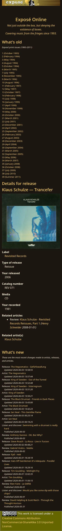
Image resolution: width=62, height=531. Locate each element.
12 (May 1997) (9, 88)
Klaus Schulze (13, 339)
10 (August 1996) (10, 82)
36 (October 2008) (11, 167)
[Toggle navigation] (10, 10)
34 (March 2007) (10, 160)
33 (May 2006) (9, 157)
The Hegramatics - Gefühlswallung (28, 366)
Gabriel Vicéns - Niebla (21, 448)
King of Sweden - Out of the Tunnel (28, 379)
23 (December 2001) (12, 124)
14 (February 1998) (11, 95)
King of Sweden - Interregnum (26, 386)
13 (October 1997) (11, 92)
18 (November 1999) (12, 108)
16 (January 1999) (11, 101)
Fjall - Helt (16, 454)
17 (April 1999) (9, 105)
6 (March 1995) (9, 69)
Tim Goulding (15, 477)
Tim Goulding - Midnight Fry (25, 470)
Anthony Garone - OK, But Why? (26, 434)
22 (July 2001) (9, 121)
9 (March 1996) (9, 79)
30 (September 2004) (12, 147)
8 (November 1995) (11, 75)
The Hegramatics (17, 373)
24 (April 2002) (9, 127)
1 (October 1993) (10, 53)
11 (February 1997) (11, 85)
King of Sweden (16, 392)
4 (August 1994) (10, 62)
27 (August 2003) (10, 137)
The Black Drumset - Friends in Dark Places (32, 399)
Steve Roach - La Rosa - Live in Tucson (30, 441)
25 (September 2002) (12, 131)
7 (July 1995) (8, 72)
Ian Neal (13, 418)
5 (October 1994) (10, 66)
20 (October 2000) (11, 115)
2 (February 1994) (11, 56)
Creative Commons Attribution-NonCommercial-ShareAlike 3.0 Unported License (27, 522)
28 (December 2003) (12, 140)
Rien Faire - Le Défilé (20, 483)
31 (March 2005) (10, 150)
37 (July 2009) (9, 170)
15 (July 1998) (9, 98)
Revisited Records (15, 256)
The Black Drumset (18, 405)
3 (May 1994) (8, 59)
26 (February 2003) (11, 134)
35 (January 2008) (11, 163)
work (26, 513)
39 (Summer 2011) (11, 176)
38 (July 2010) (9, 173)
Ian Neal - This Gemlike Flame (26, 412)
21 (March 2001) (10, 118)
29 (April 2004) (9, 144)
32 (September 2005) (12, 154)
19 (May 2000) (9, 111)
